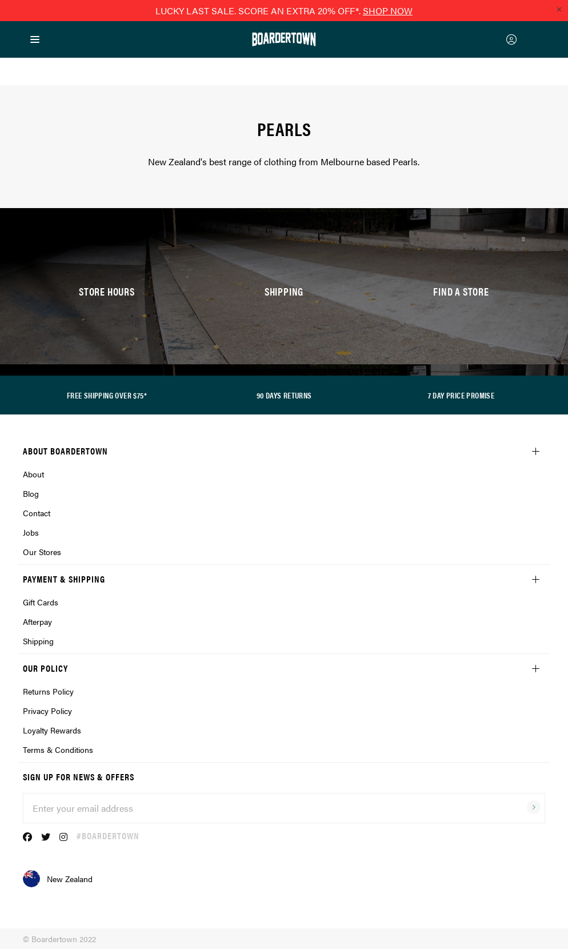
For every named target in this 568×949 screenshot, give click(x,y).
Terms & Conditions (58, 749)
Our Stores (42, 551)
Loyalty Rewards (52, 730)
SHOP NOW (388, 10)
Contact (36, 513)
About (33, 474)
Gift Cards (40, 602)
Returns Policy (48, 691)
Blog (31, 493)
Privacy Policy (47, 710)
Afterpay (37, 621)
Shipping (38, 641)
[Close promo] (559, 9)
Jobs (31, 532)
